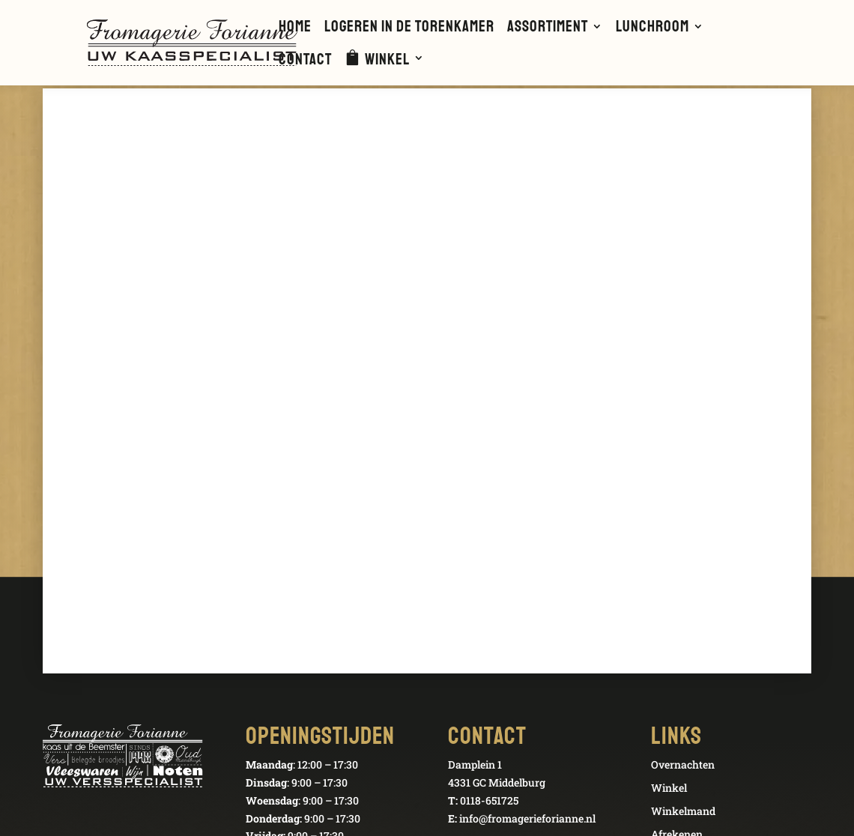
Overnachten (683, 764)
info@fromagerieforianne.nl (527, 818)
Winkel (387, 60)
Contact (305, 61)
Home (295, 28)
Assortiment (547, 28)
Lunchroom (652, 28)
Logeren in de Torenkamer (409, 28)
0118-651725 (489, 800)
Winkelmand (683, 811)
